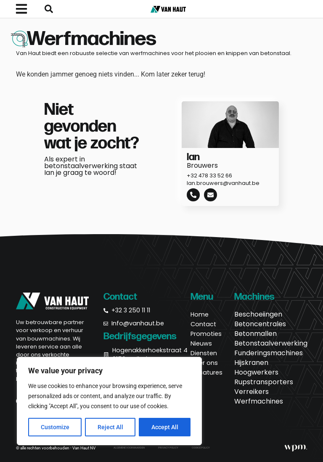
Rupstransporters (263, 382)
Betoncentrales (260, 324)
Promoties (206, 334)
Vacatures (206, 372)
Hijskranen (251, 363)
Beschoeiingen (258, 314)
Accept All (164, 427)
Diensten (204, 353)
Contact (203, 324)
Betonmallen (255, 334)
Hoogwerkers (256, 372)
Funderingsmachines (268, 353)
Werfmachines (258, 401)
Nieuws (201, 343)
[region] (109, 401)
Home (200, 314)
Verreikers (251, 392)
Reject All (110, 427)
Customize (55, 427)
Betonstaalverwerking (270, 343)
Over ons (204, 363)
